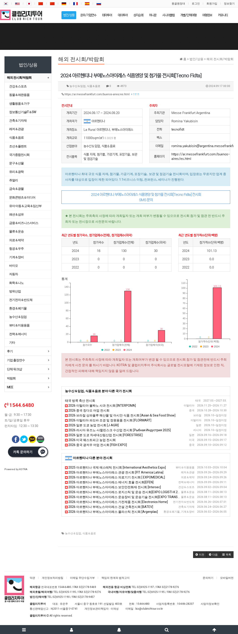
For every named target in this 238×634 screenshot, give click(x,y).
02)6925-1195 (67, 592)
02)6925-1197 (145, 587)
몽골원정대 (178, 3)
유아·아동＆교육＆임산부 (25, 206)
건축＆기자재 (18, 120)
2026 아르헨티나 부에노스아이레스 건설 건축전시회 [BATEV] (109, 507)
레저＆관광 (16, 129)
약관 (32, 577)
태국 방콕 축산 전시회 (80, 400)
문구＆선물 (16, 163)
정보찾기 (229, 3)
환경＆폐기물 (18, 308)
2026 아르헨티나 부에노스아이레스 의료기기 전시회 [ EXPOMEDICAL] (115, 477)
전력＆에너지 (18, 334)
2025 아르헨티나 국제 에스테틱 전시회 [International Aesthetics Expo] (115, 467)
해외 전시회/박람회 (19, 77)
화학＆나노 (16, 283)
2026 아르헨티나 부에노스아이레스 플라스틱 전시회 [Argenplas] (111, 512)
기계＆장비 (16, 257)
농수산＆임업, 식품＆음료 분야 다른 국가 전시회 (98, 391)
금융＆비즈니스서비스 (23, 223)
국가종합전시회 (19, 154)
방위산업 (15, 291)
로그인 (196, 3)
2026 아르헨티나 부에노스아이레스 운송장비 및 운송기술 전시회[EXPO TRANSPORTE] (126, 497)
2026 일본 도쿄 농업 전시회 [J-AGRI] (92, 425)
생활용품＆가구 (19, 103)
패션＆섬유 (16, 214)
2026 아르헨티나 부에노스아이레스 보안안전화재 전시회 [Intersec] (113, 487)
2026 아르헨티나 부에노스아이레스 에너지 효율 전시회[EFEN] (109, 482)
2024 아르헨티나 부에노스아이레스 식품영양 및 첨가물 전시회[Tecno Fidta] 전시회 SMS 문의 (146, 197)
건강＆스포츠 (18, 86)
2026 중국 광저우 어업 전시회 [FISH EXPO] (96, 445)
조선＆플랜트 (18, 146)
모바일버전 (227, 577)
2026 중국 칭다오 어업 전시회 (87, 410)
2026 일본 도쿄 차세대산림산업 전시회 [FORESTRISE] (104, 435)
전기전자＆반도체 (20, 300)
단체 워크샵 (14, 369)
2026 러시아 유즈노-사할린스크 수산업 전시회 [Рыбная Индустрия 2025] (118, 430)
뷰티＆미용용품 (19, 325)
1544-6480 (64, 587)
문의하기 (208, 577)
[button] (200, 554)
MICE (10, 387)
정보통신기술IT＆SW (22, 112)
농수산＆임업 (73, 533)
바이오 (13, 265)
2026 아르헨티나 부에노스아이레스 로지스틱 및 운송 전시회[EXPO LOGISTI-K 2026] (124, 492)
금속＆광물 (16, 188)
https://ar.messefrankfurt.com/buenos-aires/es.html (100, 94)
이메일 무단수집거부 (82, 577)
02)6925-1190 (61, 596)
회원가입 (211, 3)
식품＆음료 (89, 533)
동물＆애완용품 (19, 95)
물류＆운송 (16, 231)
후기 (10, 351)
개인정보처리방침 (52, 577)
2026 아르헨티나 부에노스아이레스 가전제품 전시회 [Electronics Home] (116, 502)
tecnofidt (177, 129)
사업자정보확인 (210, 603)
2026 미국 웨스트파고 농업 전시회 (90, 440)
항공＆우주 (16, 248)
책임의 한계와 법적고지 (115, 577)
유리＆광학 (16, 171)
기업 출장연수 (16, 360)
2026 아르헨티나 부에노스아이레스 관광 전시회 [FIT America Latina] (114, 472)
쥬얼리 (13, 180)
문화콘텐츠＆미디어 (22, 197)
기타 (12, 342)
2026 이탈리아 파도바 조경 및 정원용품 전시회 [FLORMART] (108, 420)
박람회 (11, 378)
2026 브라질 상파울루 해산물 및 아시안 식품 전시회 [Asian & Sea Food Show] (120, 415)
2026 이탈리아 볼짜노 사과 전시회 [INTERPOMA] (100, 405)
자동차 (13, 274)
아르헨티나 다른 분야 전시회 (92, 458)
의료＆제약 (16, 240)
